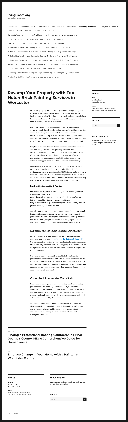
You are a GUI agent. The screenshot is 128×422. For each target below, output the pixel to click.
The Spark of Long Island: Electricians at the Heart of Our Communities (36, 43)
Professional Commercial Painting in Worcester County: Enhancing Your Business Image (43, 64)
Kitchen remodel (26, 27)
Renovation (71, 27)
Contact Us (12, 27)
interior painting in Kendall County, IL (67, 239)
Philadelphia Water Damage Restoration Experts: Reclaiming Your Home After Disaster (42, 56)
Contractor (42, 27)
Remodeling (57, 27)
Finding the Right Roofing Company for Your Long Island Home (33, 77)
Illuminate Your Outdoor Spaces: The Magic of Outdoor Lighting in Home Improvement (42, 35)
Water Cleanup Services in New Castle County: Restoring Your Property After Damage (42, 52)
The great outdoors (108, 27)
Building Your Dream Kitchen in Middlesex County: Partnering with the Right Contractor (43, 60)
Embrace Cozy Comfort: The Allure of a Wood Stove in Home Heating (35, 39)
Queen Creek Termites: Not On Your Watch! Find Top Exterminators (35, 69)
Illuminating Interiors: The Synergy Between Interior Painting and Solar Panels (39, 48)
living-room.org (19, 15)
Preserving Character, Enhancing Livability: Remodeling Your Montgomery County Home (43, 73)
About (19, 31)
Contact (11, 31)
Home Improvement (87, 27)
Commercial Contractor (44, 31)
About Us (28, 31)
